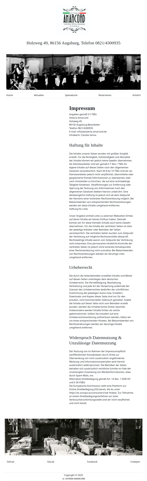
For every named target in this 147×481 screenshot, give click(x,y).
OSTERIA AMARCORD (73, 478)
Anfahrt (137, 95)
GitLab (50, 461)
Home (9, 95)
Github (10, 461)
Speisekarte (71, 95)
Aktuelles (39, 95)
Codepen (135, 461)
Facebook (92, 461)
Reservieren (105, 95)
